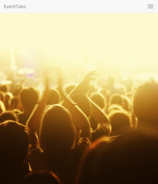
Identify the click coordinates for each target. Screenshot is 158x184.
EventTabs (15, 6)
